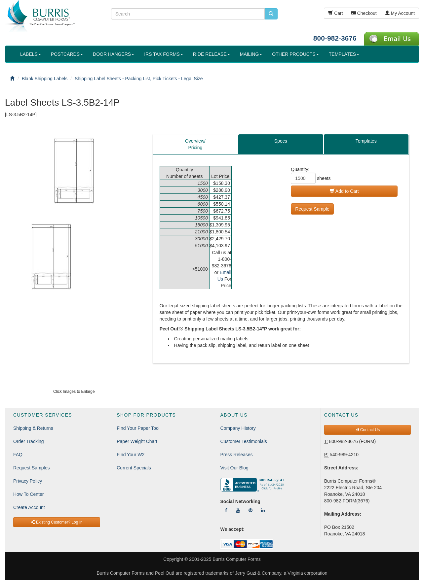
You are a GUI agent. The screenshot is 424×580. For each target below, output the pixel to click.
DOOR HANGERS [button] (113, 54)
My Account (400, 13)
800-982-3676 (335, 38)
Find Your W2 (130, 454)
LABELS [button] (30, 54)
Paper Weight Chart (137, 441)
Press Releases (236, 454)
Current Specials (134, 467)
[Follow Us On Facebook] (226, 510)
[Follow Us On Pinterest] (250, 510)
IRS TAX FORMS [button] (163, 54)
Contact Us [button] (367, 429)
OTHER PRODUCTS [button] (295, 54)
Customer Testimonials (243, 441)
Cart (335, 13)
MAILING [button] (251, 54)
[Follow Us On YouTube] (238, 510)
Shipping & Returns (33, 428)
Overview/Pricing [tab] (195, 144)
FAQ (17, 454)
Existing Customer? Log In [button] (57, 522)
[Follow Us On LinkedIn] (263, 510)
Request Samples (31, 467)
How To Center (28, 494)
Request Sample (312, 209)
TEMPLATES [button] (344, 54)
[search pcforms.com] (271, 13)
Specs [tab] (280, 141)
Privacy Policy (27, 481)
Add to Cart (344, 191)
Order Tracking (28, 441)
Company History (238, 428)
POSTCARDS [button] (67, 54)
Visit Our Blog (234, 467)
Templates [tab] (366, 141)
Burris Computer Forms (236, 559)
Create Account (29, 507)
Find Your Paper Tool (138, 428)
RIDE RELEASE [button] (211, 54)
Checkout (364, 13)
